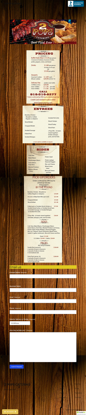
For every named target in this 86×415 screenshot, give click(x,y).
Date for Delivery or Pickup (22, 319)
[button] (81, 413)
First (11, 280)
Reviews (10, 412)
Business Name (15, 286)
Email (15, 297)
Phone (15, 308)
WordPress (78, 410)
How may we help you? (21, 330)
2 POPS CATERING (13, 3)
